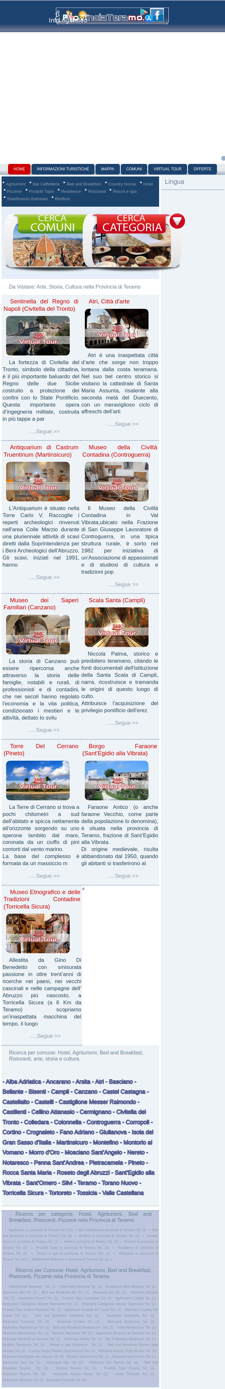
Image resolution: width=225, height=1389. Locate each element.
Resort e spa (125, 191)
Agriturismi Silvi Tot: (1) (21, 1362)
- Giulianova (111, 1132)
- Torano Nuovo (118, 1183)
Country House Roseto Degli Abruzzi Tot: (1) (62, 1351)
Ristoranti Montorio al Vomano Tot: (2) (31, 1339)
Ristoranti (97, 191)
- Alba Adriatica (22, 1082)
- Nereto (133, 1152)
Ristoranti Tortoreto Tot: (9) (66, 1380)
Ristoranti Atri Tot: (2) (109, 1292)
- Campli (57, 1092)
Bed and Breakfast (84, 184)
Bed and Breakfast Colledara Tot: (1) (67, 1315)
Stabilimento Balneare (27, 198)
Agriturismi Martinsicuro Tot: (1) (26, 1327)
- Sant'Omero (39, 1183)
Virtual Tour (168, 169)
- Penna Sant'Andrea (57, 1163)
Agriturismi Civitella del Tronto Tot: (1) (93, 1310)
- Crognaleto (38, 1132)
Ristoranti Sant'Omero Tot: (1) (134, 1356)
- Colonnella (65, 1122)
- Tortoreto (58, 1193)
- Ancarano (56, 1082)
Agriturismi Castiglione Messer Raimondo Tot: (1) (40, 1304)
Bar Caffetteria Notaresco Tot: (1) (130, 1339)
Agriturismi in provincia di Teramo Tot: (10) (41, 1230)
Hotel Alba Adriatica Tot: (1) (81, 1286)
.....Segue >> (44, 431)
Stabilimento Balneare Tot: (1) (32, 1286)
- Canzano (84, 1092)
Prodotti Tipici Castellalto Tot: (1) (87, 1298)
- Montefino (104, 1142)
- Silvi (64, 1183)
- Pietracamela (103, 1163)
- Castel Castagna (122, 1092)
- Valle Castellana (120, 1193)
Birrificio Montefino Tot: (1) (72, 1333)
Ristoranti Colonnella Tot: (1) (130, 1315)
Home (19, 169)
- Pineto (134, 1163)
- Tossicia (85, 1193)
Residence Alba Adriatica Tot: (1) (131, 1286)
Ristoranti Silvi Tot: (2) (65, 1362)
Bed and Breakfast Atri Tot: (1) (65, 1292)
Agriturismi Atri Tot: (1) (20, 1292)
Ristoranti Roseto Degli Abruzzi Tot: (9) (127, 1351)
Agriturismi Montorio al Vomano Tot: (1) (126, 1333)
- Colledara (34, 1122)
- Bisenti (35, 1092)
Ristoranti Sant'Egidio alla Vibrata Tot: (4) (33, 1356)
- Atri (97, 1082)
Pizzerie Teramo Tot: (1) (76, 1368)
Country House (122, 184)
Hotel (148, 184)
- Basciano (118, 1082)
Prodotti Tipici (41, 191)
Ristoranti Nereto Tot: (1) (83, 1339)
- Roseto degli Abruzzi (81, 1172)
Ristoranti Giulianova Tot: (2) (131, 1321)
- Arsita (80, 1082)
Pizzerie (14, 191)
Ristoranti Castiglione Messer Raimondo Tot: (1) (119, 1304)
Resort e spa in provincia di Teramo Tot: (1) (73, 1253)
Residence (71, 191)
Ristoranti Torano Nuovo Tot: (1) (81, 1374)
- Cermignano (93, 1112)
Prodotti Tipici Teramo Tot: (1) (129, 1368)
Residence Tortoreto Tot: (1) (23, 1380)
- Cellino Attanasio (51, 1112)
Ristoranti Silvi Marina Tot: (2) (113, 1362)
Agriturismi (15, 184)
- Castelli (42, 1102)
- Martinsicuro (70, 1142)
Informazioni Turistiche (63, 169)
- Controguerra (101, 1122)
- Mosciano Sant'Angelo (91, 1152)
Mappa (107, 169)
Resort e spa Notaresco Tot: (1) (76, 1345)
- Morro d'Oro (41, 1152)
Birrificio (62, 198)
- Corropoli (136, 1122)
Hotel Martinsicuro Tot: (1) (136, 1327)
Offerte (203, 169)
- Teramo (85, 1183)
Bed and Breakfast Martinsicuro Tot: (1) (83, 1327)
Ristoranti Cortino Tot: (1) (78, 1321)
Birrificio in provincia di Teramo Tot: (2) (109, 1236)
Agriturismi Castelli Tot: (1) (136, 1298)
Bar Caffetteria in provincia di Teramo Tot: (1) (112, 1230)
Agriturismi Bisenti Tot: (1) (38, 1298)
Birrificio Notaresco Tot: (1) (23, 1345)
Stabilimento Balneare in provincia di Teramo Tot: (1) (70, 1259)
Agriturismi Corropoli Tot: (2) (26, 1321)
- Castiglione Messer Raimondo (95, 1102)
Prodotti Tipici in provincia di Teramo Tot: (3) (72, 1248)
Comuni (134, 169)
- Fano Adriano (75, 1132)
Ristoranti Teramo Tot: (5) (24, 1374)
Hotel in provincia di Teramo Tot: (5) (91, 1241)
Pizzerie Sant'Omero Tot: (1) (88, 1356)
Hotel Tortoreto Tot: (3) (135, 1374)
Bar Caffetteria (46, 184)
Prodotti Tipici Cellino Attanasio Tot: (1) (32, 1310)
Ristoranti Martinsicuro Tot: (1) (25, 1333)
